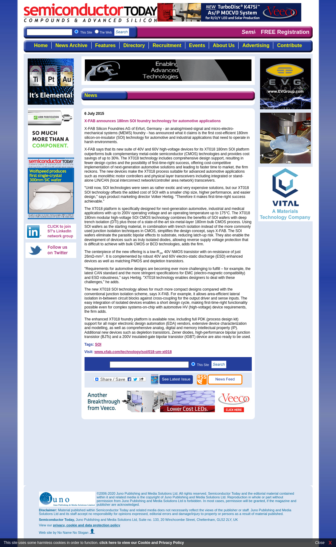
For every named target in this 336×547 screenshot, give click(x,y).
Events (197, 45)
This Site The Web (104, 32)
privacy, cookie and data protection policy (86, 525)
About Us (224, 45)
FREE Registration (285, 32)
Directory (134, 45)
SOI (98, 344)
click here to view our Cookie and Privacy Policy (141, 543)
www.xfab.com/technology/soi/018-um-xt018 (133, 352)
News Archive (71, 45)
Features (105, 45)
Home (41, 45)
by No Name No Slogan (74, 532)
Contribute (289, 45)
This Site (211, 365)
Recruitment (166, 45)
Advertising (255, 45)
